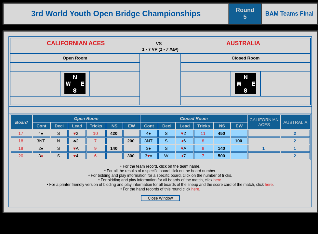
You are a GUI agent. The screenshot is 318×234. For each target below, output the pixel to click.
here (217, 180)
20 (22, 155)
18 (22, 140)
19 (22, 148)
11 (204, 133)
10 (96, 133)
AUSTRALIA (243, 43)
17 (22, 133)
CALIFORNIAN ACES (76, 43)
